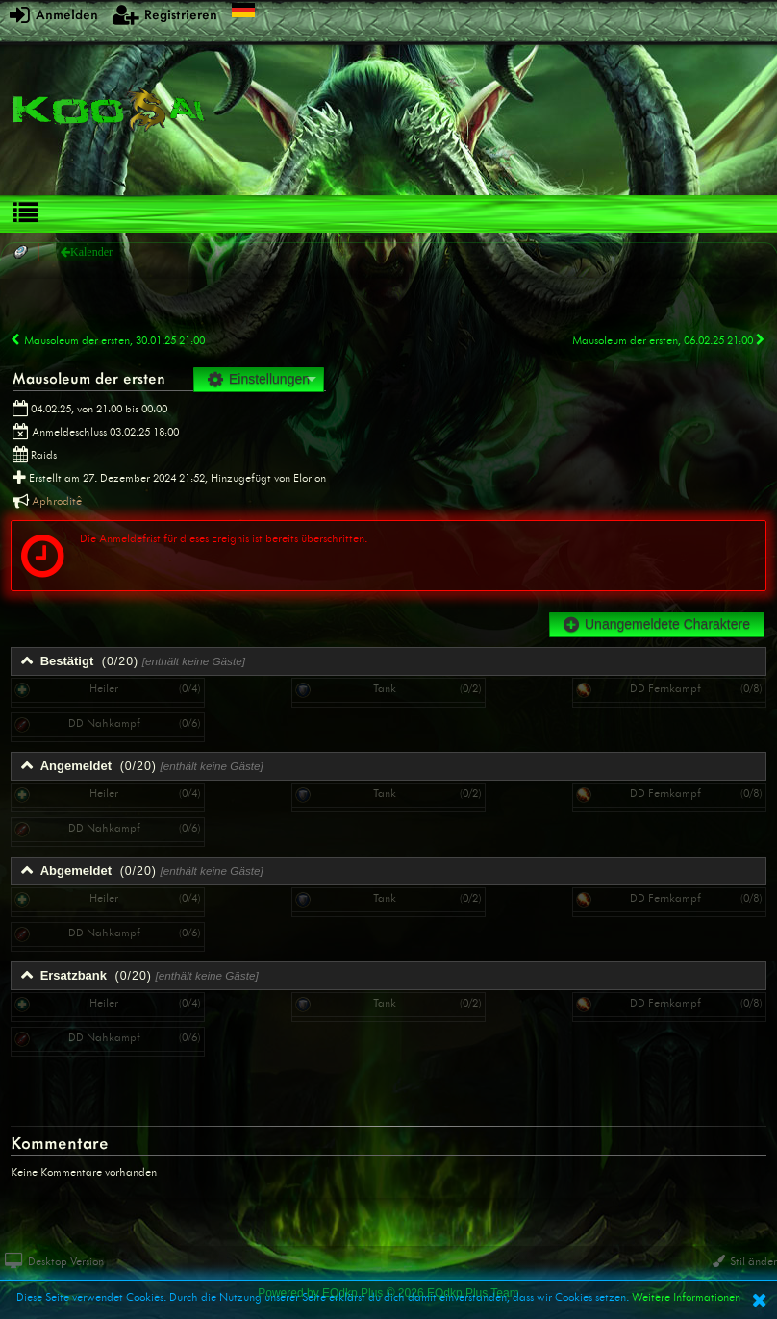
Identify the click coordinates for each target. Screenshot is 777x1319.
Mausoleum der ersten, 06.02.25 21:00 (669, 340)
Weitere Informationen (686, 1297)
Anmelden (54, 14)
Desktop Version (54, 1261)
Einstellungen (259, 378)
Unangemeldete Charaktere (657, 624)
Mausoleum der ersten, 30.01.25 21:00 (108, 340)
